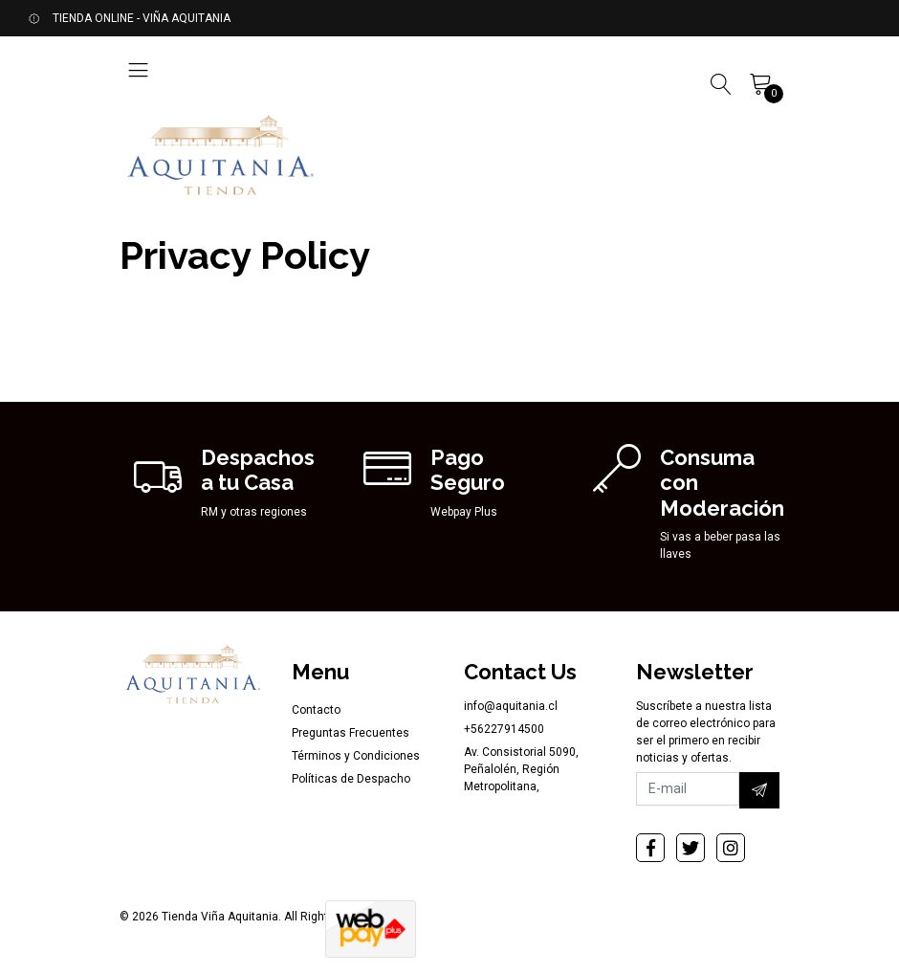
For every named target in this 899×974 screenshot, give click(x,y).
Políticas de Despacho (351, 779)
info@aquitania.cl (511, 706)
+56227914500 (504, 729)
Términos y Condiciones (356, 756)
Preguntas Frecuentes (350, 733)
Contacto (316, 710)
